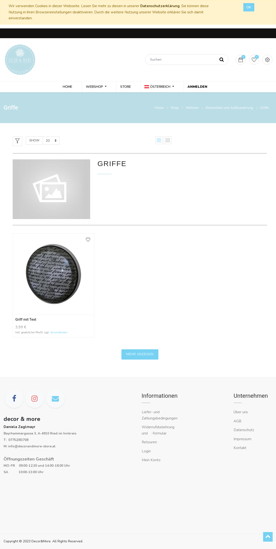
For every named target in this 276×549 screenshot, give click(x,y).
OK (248, 7)
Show (34, 141)
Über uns (241, 412)
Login (146, 451)
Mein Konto (151, 460)
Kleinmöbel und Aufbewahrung (229, 108)
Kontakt (240, 448)
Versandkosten (59, 333)
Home (159, 108)
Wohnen (192, 108)
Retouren (149, 442)
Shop (175, 108)
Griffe (264, 108)
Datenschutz (244, 430)
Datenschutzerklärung (160, 6)
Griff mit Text (25, 320)
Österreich (158, 87)
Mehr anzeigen (140, 355)
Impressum (243, 439)
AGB (237, 421)
